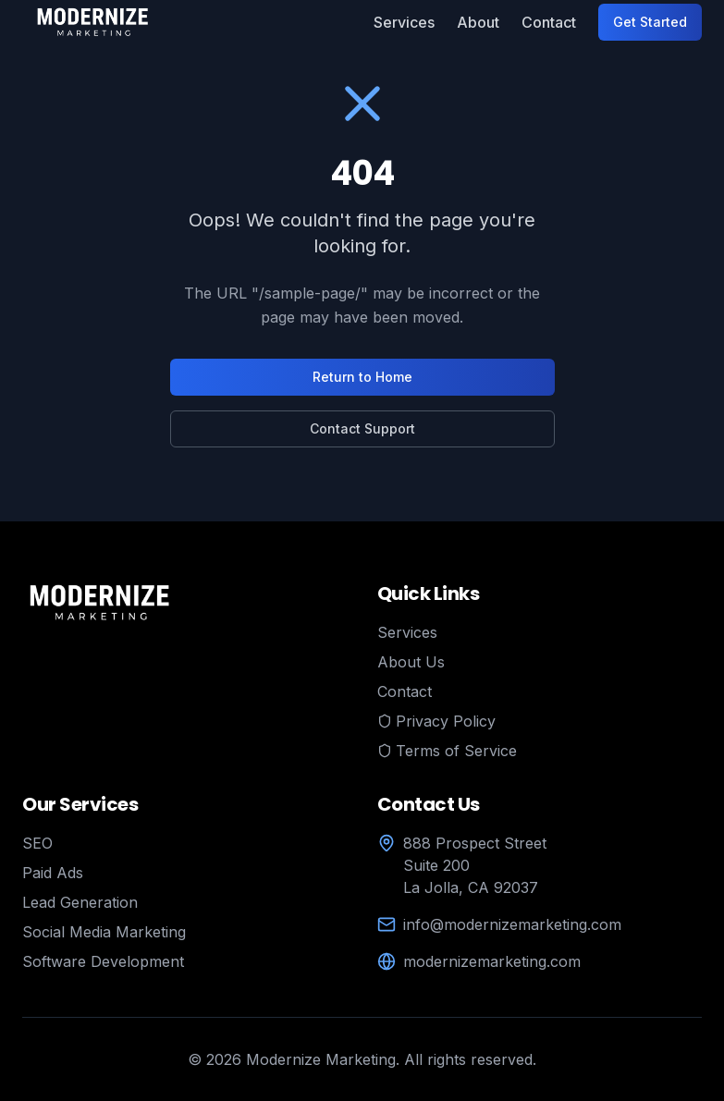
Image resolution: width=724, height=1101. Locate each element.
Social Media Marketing (104, 932)
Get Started (650, 22)
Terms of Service (447, 750)
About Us (411, 662)
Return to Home (362, 377)
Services (404, 22)
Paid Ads (52, 872)
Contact (549, 22)
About (478, 22)
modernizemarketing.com (492, 961)
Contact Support (362, 428)
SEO (37, 843)
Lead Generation (80, 902)
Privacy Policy (436, 721)
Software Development (103, 961)
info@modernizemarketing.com (512, 924)
